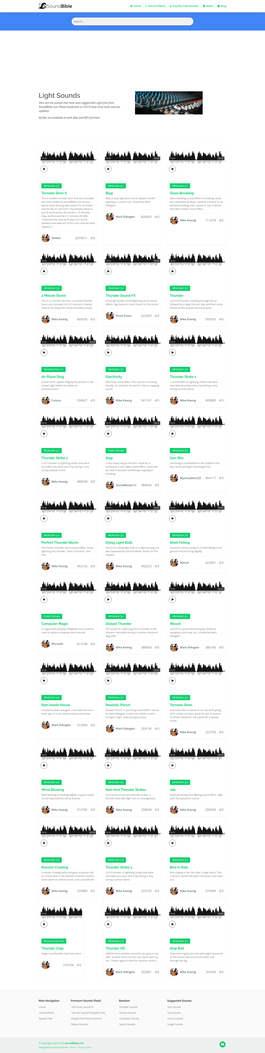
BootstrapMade (60, 1047)
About (208, 6)
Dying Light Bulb (119, 543)
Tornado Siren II (54, 193)
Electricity (114, 377)
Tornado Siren (181, 705)
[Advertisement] (132, 56)
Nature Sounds (79, 1024)
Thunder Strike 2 (54, 458)
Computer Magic (54, 624)
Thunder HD (115, 948)
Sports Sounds (127, 1024)
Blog (222, 6)
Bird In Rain (179, 867)
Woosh (175, 624)
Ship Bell (177, 948)
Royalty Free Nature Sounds (86, 1018)
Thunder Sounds (128, 1007)
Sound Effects (155, 6)
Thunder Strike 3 (119, 867)
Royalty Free (46, 1018)
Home (135, 6)
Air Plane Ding (52, 377)
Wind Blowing (52, 790)
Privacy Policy (85, 1047)
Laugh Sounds (175, 1024)
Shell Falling (180, 543)
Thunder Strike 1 (183, 377)
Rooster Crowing (54, 867)
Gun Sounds (174, 1007)
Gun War (177, 458)
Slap (109, 458)
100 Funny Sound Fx (82, 1007)
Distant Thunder (119, 624)
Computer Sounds (129, 1018)
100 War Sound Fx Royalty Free (88, 1013)
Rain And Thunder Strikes (126, 790)
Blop (109, 193)
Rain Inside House (55, 705)
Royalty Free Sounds (184, 6)
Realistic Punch (118, 705)
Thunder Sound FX (121, 296)
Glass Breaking (182, 193)
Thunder (177, 296)
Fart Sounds (174, 1013)
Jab (173, 790)
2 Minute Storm (53, 296)
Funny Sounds (175, 1018)
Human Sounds (127, 1013)
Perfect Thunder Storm (59, 543)
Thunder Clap (52, 948)
